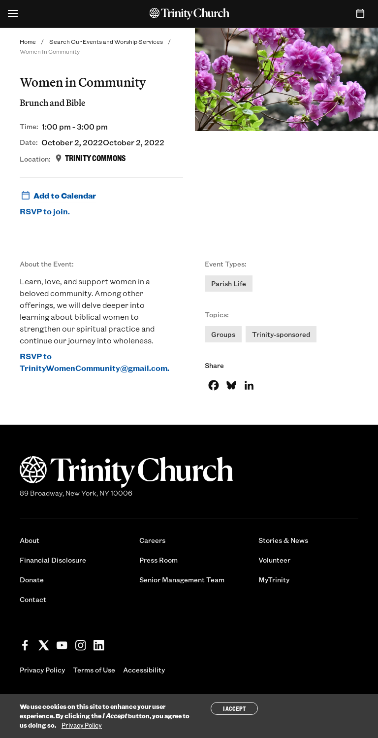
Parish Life (228, 283)
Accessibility (144, 669)
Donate (32, 579)
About (29, 540)
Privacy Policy (42, 669)
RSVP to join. (45, 211)
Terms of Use (94, 669)
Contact (33, 599)
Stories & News (283, 540)
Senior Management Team (181, 579)
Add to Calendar (58, 195)
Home (28, 41)
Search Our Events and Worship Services (106, 41)
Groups (223, 334)
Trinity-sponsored (281, 334)
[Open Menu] (13, 14)
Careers (152, 540)
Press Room (158, 560)
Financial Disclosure (53, 560)
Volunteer (274, 560)
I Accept (234, 708)
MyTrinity (273, 579)
